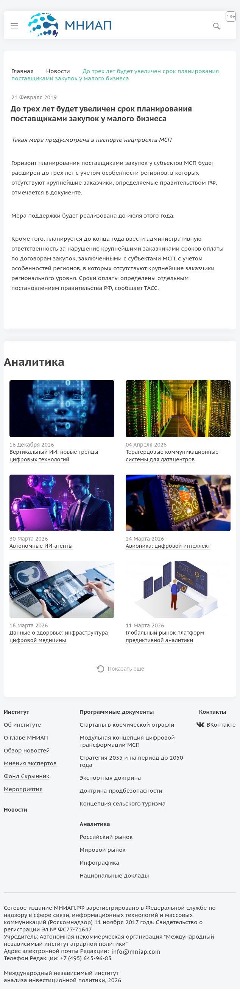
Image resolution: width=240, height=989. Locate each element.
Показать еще (126, 668)
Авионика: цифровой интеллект (168, 545)
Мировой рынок (102, 849)
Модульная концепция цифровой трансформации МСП (127, 741)
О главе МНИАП (26, 737)
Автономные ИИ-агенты (41, 545)
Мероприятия (23, 789)
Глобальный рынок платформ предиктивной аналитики (165, 636)
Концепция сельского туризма (122, 803)
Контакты (212, 711)
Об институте (22, 724)
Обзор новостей (27, 750)
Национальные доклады (114, 875)
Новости (15, 809)
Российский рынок (105, 836)
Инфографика (99, 862)
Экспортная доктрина (110, 777)
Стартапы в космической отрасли (126, 724)
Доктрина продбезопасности (120, 790)
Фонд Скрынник (26, 776)
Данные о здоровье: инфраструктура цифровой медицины (58, 636)
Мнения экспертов (30, 763)
